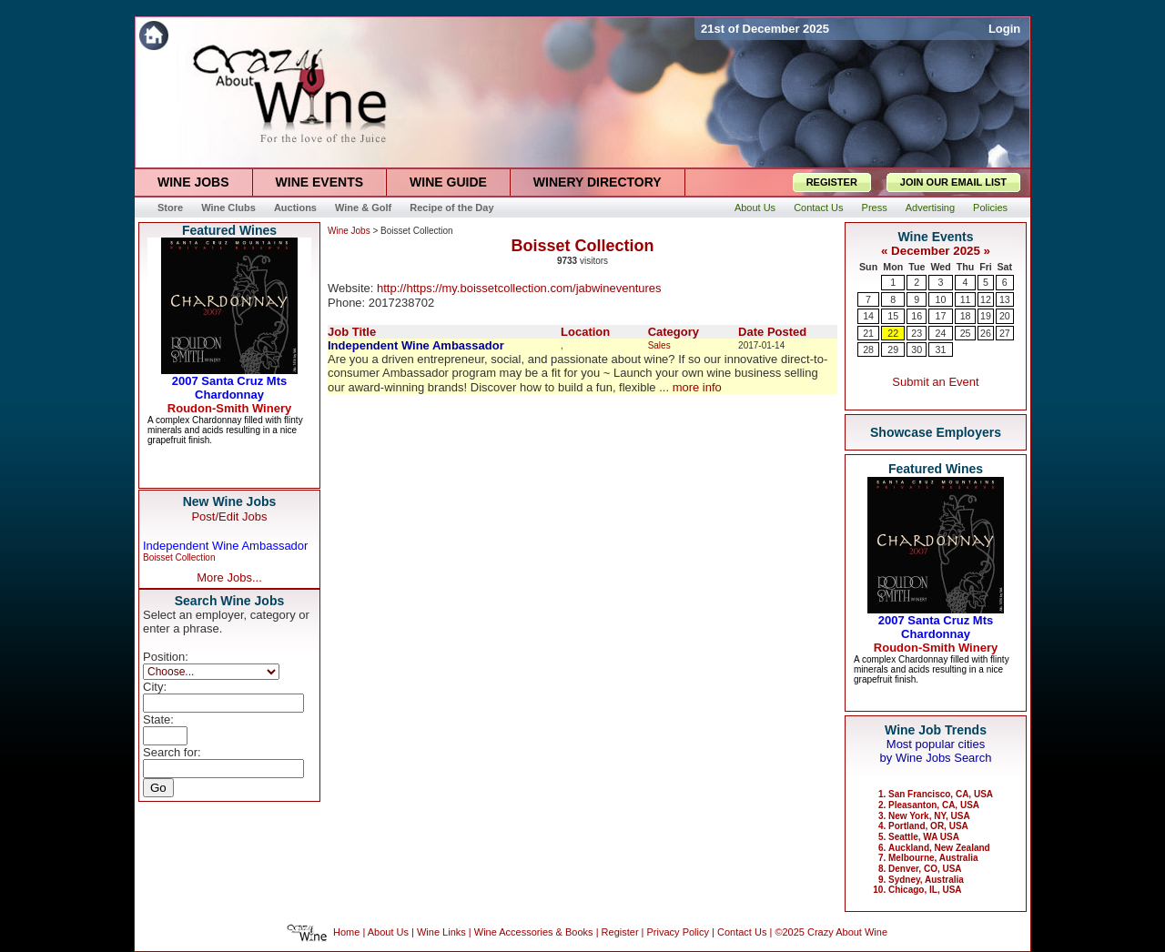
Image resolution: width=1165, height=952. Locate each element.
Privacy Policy (678, 932)
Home (346, 932)
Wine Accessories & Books (533, 932)
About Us (388, 932)
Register (620, 932)
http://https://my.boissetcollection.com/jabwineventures (519, 288)
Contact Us (741, 932)
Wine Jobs (349, 231)
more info (697, 387)
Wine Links (441, 932)
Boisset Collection (179, 557)
